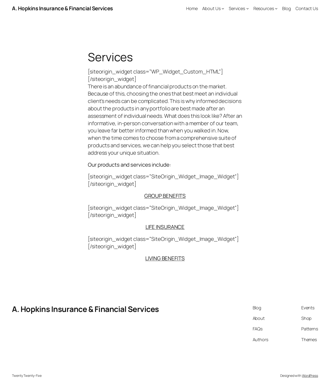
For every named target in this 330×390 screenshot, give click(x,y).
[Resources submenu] (276, 8)
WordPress (310, 375)
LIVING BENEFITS (165, 258)
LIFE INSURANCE (165, 227)
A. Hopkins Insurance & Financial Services (62, 8)
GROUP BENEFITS (165, 195)
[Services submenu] (247, 8)
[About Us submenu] (223, 8)
